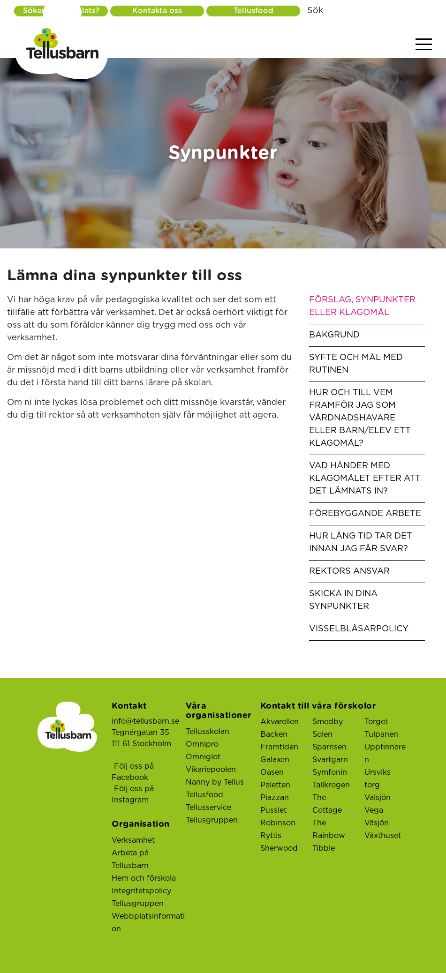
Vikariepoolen (211, 769)
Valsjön (377, 797)
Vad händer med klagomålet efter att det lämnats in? (365, 478)
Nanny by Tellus (215, 782)
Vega (373, 810)
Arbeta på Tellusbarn (130, 859)
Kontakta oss (157, 11)
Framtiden (279, 747)
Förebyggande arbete (365, 513)
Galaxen (274, 759)
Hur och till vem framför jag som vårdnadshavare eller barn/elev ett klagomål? (360, 418)
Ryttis (270, 835)
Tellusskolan (207, 731)
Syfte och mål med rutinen (356, 363)
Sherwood (279, 848)
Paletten (275, 785)
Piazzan (274, 797)
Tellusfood (253, 11)
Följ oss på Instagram (133, 794)
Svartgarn (330, 759)
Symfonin (329, 772)
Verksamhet (133, 840)
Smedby (327, 722)
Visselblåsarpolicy (358, 629)
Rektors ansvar (349, 571)
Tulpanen (381, 734)
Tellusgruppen (138, 903)
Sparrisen (329, 747)
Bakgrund (334, 335)
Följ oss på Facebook (133, 772)
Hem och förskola (144, 878)
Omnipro (202, 744)
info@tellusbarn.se (145, 721)
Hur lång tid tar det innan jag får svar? (360, 542)
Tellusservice (208, 807)
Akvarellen (279, 722)
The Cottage (327, 804)
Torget (376, 722)
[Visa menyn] (424, 44)
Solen (322, 734)
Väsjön (376, 823)
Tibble (323, 848)
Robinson (277, 823)
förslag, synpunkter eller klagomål (362, 306)
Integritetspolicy (141, 891)
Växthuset (382, 835)
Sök (315, 11)
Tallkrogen (331, 785)
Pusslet (273, 810)
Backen (273, 734)
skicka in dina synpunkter (343, 600)
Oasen (272, 772)
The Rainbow (328, 829)
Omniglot (203, 757)
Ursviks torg (377, 779)
